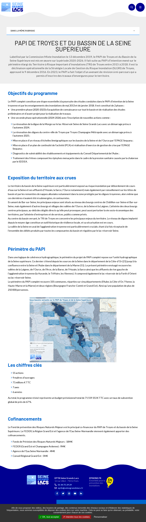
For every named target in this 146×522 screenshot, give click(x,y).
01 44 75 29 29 (65, 472)
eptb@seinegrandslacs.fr (70, 476)
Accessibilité (36, 503)
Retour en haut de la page (139, 456)
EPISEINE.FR (95, 466)
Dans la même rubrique (23, 18)
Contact (35, 495)
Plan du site (36, 500)
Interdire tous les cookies (76, 517)
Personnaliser (100, 517)
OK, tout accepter (49, 517)
